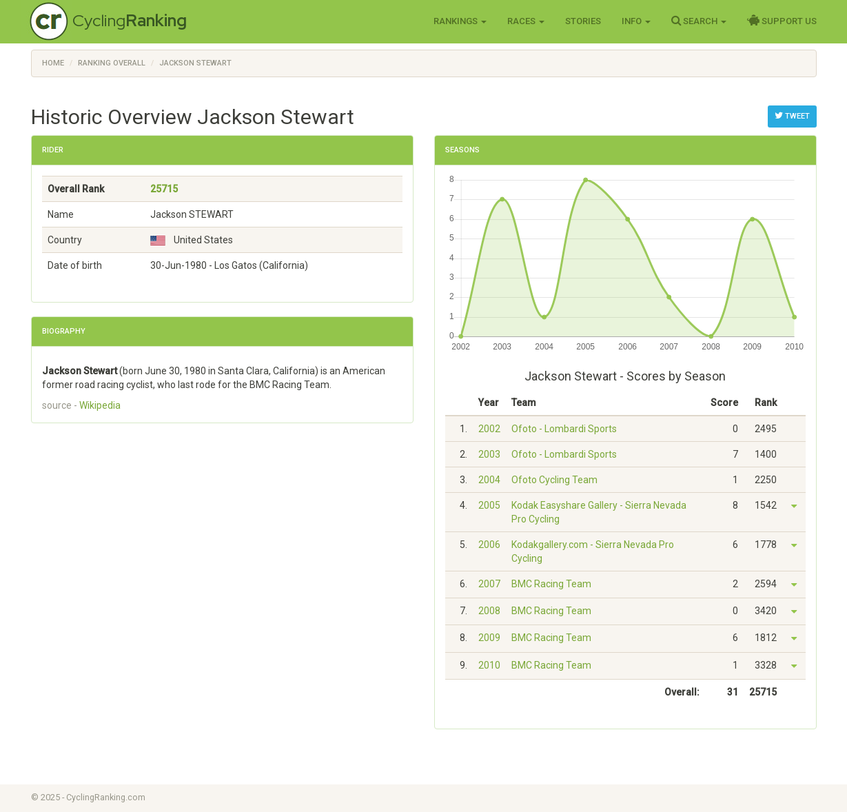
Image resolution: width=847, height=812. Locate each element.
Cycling (129, 20)
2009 (489, 637)
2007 (489, 583)
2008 (489, 610)
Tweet (792, 116)
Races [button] (525, 21)
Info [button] (636, 21)
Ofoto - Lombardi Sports (564, 428)
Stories (583, 21)
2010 (489, 665)
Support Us (782, 20)
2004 (489, 479)
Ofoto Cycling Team (554, 479)
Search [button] (698, 20)
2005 (489, 505)
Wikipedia (100, 405)
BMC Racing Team (551, 583)
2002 (489, 428)
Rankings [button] (460, 21)
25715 (164, 188)
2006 (489, 544)
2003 (489, 454)
